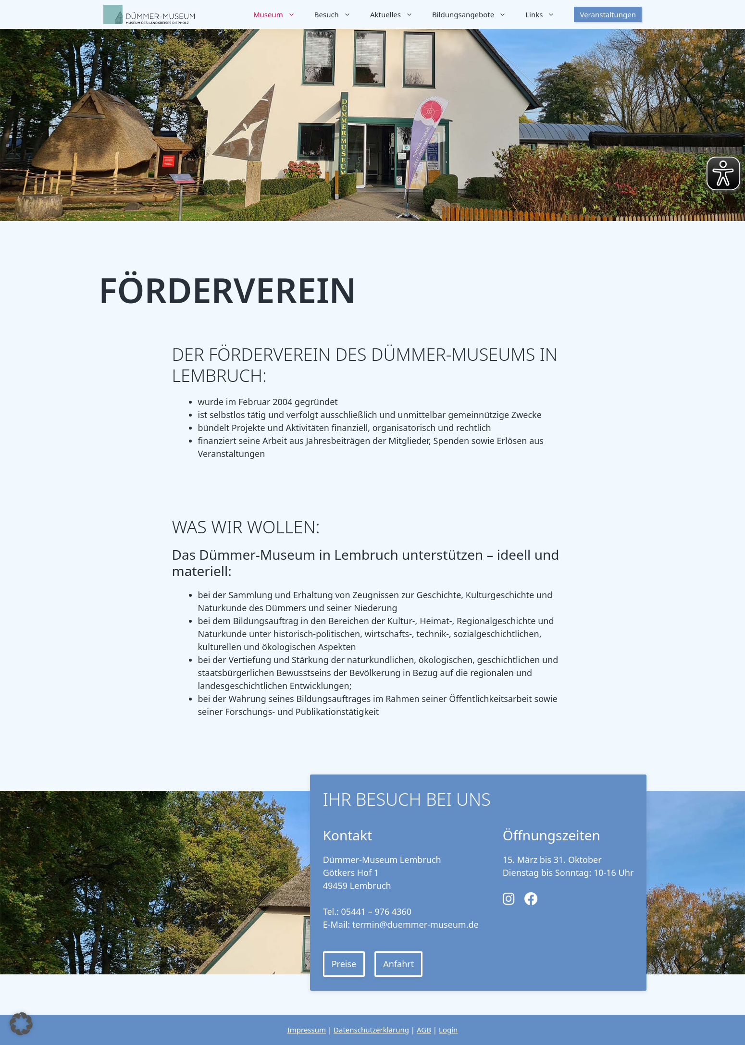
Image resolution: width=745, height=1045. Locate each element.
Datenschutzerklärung (371, 1029)
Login (448, 1029)
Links (544, 14)
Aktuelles (396, 14)
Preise (344, 964)
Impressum (306, 1029)
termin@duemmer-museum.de (415, 924)
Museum (279, 14)
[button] (21, 1024)
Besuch (337, 14)
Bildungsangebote (474, 14)
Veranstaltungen (608, 14)
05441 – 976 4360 (376, 911)
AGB (424, 1029)
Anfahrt (398, 964)
